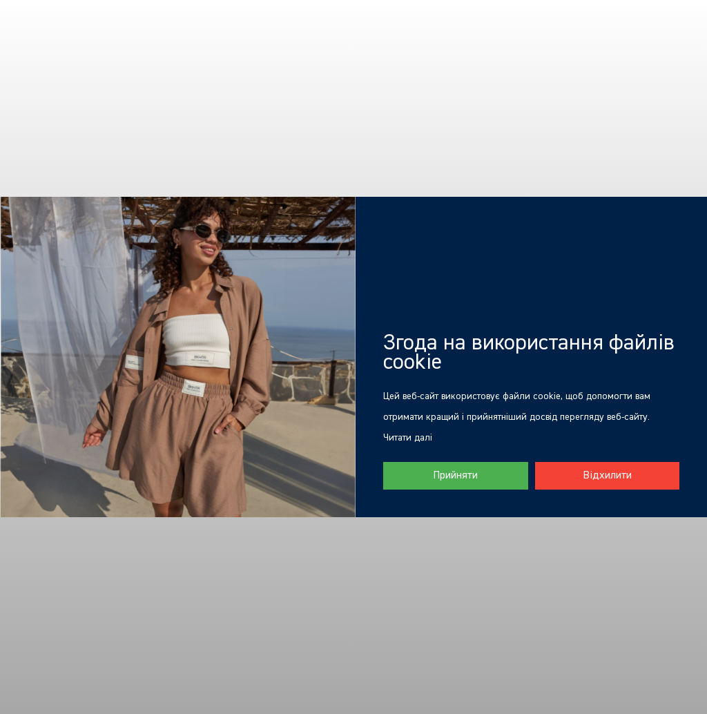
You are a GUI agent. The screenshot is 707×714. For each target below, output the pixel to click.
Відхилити (607, 475)
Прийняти (455, 475)
